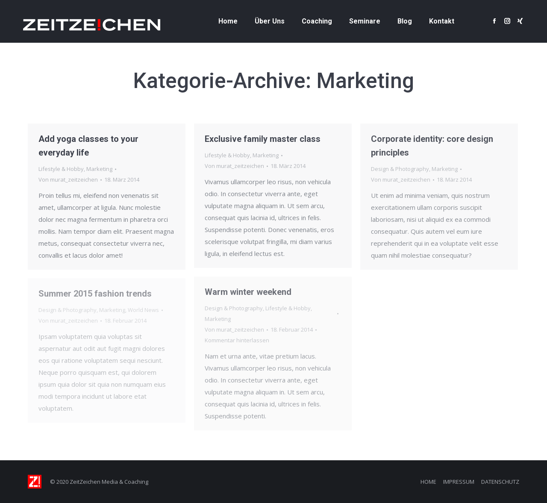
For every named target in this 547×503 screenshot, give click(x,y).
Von (68, 179)
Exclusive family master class (263, 139)
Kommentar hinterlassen (237, 340)
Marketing (99, 169)
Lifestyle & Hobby (61, 169)
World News (143, 310)
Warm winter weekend (248, 292)
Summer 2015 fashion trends (95, 293)
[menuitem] (228, 21)
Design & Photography (400, 169)
